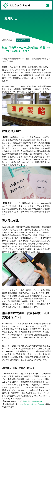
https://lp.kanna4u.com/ (32, 401)
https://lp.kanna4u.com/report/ (31, 404)
